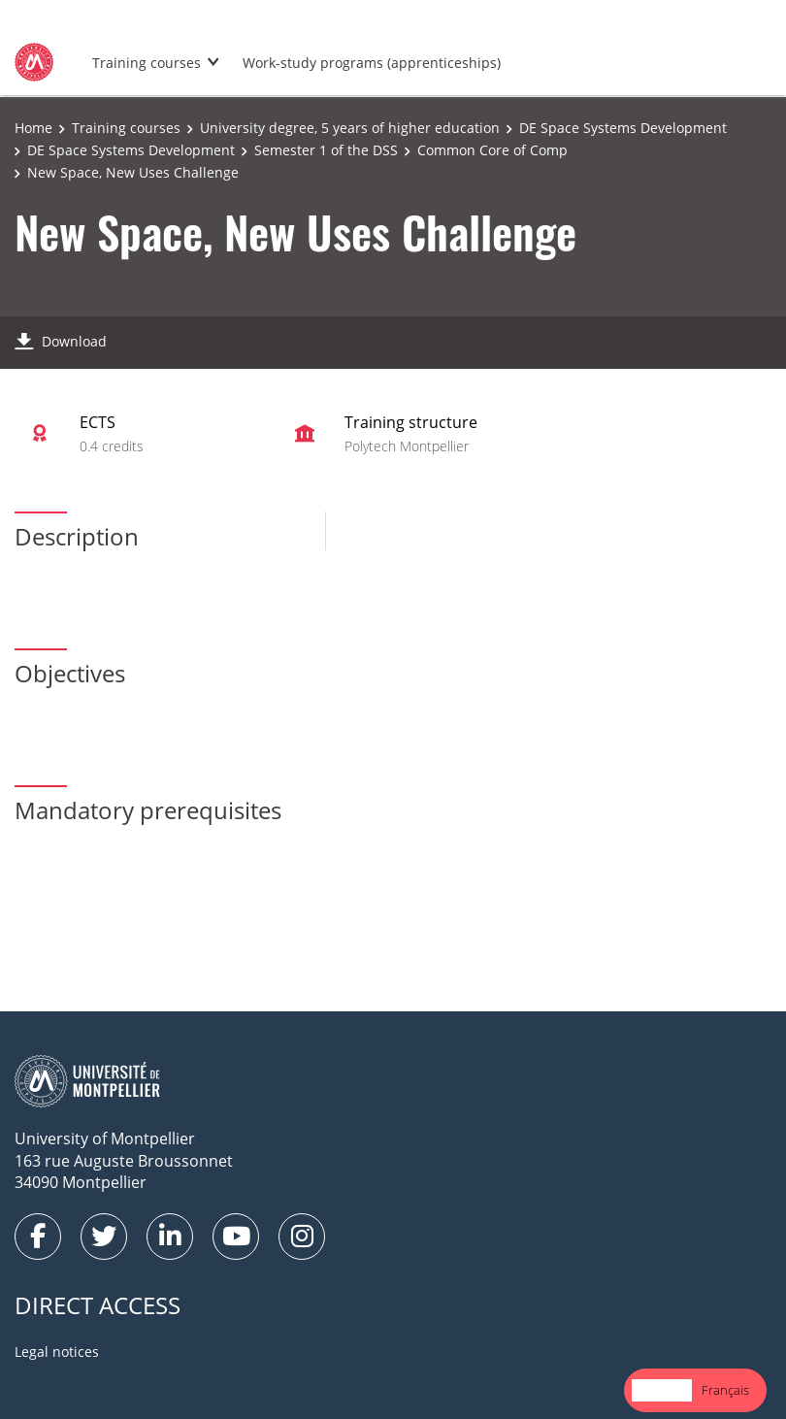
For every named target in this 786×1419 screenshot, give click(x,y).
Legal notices (57, 1351)
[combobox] (662, 1390)
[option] (725, 1390)
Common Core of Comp (492, 150)
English (661, 1390)
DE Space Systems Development (623, 127)
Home (33, 127)
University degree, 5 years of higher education (350, 127)
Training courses (146, 62)
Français (725, 1390)
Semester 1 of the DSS (326, 150)
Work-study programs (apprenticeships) (372, 62)
